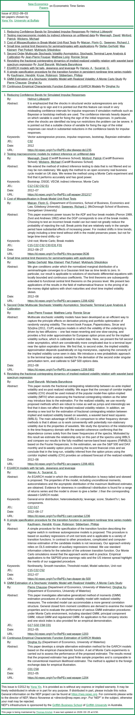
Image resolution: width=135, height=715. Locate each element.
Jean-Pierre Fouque (37, 57)
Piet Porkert (25, 49)
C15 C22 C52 (36, 570)
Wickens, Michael (28, 38)
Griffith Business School (67, 705)
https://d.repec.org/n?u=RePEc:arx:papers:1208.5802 (61, 369)
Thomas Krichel (44, 712)
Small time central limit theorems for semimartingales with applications (50, 46)
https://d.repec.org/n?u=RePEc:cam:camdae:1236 (59, 516)
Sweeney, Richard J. (117, 42)
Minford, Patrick (92, 158)
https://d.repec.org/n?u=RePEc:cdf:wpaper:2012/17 (60, 194)
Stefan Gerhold (108, 46)
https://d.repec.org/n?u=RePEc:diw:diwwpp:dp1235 (59, 150)
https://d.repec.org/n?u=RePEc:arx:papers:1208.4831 (61, 463)
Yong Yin (7, 20)
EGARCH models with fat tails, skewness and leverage (41, 68)
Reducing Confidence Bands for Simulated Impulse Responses (46, 31)
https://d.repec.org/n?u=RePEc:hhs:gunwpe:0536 (58, 253)
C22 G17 (33, 507)
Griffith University (96, 705)
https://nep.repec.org (84, 694)
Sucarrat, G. (102, 68)
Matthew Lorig (60, 57)
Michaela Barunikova (69, 64)
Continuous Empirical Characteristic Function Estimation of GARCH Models (54, 86)
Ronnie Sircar (79, 57)
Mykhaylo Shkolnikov (47, 49)
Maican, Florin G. (91, 42)
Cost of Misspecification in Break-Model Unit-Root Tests (41, 42)
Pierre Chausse (16, 82)
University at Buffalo (26, 20)
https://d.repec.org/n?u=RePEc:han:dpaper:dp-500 (59, 578)
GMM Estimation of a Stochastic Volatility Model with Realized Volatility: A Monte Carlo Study (64, 79)
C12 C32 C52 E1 (38, 185)
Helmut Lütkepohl (101, 31)
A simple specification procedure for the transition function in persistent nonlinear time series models (69, 71)
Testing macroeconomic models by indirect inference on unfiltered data (51, 35)
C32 (30, 141)
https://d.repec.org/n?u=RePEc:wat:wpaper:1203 (58, 633)
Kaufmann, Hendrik (23, 75)
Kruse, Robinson (47, 75)
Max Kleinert (56, 262)
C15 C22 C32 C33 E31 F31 (45, 245)
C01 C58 (33, 669)
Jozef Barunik (45, 64)
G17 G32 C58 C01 (39, 625)
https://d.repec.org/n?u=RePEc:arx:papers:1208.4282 (61, 300)
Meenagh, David (110, 35)
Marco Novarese (40, 697)
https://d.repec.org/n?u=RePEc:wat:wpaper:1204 (58, 677)
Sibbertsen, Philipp (70, 75)
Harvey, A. (86, 68)
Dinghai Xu (35, 82)
